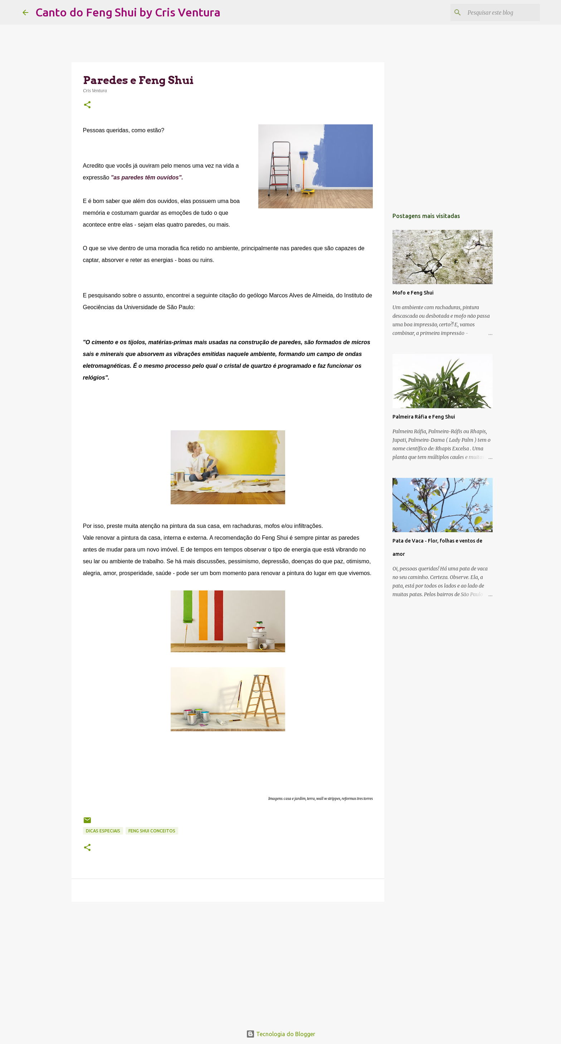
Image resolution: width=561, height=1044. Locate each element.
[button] (87, 105)
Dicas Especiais (103, 830)
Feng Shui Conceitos (151, 830)
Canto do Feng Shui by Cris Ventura (127, 12)
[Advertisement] (228, 962)
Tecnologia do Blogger (280, 1034)
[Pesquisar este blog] (502, 12)
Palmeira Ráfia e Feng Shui (423, 417)
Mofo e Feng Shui (413, 293)
